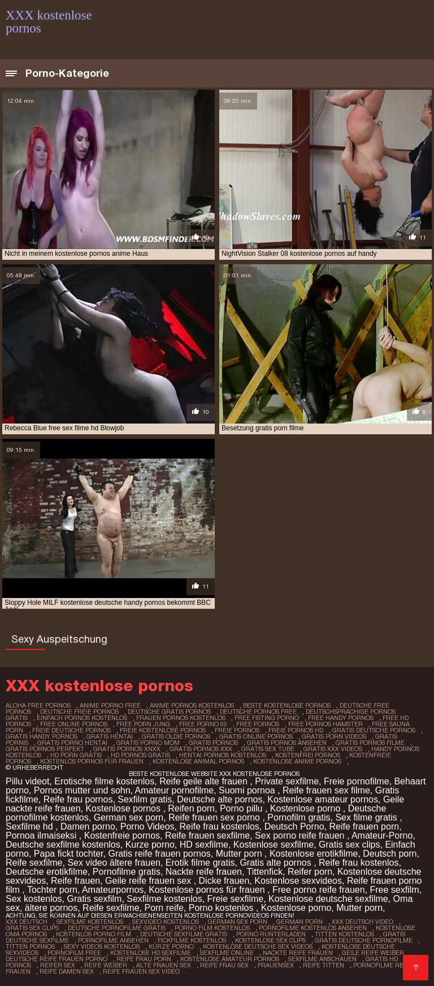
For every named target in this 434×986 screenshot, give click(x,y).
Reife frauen (75, 880)
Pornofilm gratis (298, 817)
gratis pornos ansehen (287, 742)
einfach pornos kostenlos (82, 717)
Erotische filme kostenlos (104, 781)
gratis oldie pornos (176, 736)
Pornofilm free (74, 952)
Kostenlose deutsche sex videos (258, 946)
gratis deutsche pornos (373, 730)
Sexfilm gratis (145, 799)
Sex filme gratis (367, 817)
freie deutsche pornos (71, 730)
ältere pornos (51, 908)
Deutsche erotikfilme (47, 871)
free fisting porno (267, 717)
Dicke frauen (224, 880)
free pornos (257, 724)
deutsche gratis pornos (169, 711)
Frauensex (276, 965)
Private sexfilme (287, 781)
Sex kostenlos (34, 899)
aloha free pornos (38, 705)
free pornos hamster (325, 724)
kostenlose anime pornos (297, 761)
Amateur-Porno (382, 835)
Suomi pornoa (248, 790)
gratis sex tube (267, 748)
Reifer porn (310, 871)
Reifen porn (191, 808)
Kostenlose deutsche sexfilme (328, 899)
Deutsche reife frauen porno (56, 959)
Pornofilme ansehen (113, 940)
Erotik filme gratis (200, 862)
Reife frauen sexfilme (207, 835)
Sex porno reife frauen (301, 835)
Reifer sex (57, 965)
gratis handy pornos (41, 736)
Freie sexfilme (235, 899)
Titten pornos (30, 946)
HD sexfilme (204, 844)
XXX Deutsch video (362, 921)
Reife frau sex (224, 965)
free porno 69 (203, 724)
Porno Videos (147, 826)
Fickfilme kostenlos (192, 940)
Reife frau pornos (78, 799)
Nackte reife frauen (204, 871)
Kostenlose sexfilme (273, 844)
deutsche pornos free (258, 711)
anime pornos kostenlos (192, 705)
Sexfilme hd (30, 826)
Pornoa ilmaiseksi (42, 835)
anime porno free (110, 705)
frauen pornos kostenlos (180, 717)
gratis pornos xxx (201, 748)
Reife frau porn (143, 959)
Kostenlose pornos (124, 808)
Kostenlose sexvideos (298, 880)
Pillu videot (27, 781)
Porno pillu (242, 808)
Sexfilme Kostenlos (90, 921)
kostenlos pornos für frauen (92, 761)
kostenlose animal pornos (198, 761)
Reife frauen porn (364, 826)
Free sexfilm (394, 890)
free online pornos (73, 724)
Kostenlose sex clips (270, 940)
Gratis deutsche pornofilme (364, 940)
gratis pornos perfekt (45, 748)
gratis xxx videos (332, 748)
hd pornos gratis (140, 755)
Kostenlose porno (306, 808)
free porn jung (143, 724)
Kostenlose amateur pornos (322, 799)
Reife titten (323, 965)
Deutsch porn (389, 853)
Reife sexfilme (34, 862)
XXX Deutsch (26, 921)
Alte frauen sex (163, 965)
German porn (299, 921)
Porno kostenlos (222, 908)
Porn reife (163, 908)
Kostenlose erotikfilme (314, 853)
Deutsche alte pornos (219, 799)
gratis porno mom (148, 742)
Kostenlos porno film (93, 934)
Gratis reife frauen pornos (159, 853)
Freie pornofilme (356, 781)
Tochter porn (52, 890)
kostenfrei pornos (307, 755)
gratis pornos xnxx (126, 748)
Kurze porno (150, 844)
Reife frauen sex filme (326, 790)
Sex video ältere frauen (113, 862)
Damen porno (87, 826)
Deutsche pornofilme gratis (117, 927)
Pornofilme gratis (126, 871)
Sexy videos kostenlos (102, 946)
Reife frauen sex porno (215, 817)
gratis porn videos (334, 736)
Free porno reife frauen (318, 890)
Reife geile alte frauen (204, 781)
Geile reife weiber (373, 952)
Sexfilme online (227, 952)
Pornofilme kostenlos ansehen (313, 927)
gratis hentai (109, 736)
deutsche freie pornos (79, 711)
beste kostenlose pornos (287, 705)
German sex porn (129, 817)
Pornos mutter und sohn (82, 790)
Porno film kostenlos (212, 927)
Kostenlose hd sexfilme (150, 952)
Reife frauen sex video (141, 971)
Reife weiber (105, 965)
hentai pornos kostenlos (222, 755)
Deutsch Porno (294, 826)
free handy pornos (341, 717)
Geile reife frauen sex (149, 880)
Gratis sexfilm (94, 899)
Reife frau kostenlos (219, 826)
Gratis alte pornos (277, 862)
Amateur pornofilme (174, 790)
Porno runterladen (271, 934)
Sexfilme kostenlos (164, 899)
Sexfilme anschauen (322, 959)
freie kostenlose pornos (163, 730)
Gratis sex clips (349, 844)
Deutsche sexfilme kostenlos (63, 844)
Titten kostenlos (344, 934)
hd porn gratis (76, 755)
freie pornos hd (295, 730)
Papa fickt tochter (68, 853)
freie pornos (237, 730)
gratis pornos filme (370, 742)
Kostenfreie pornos (122, 835)
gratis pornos (213, 742)
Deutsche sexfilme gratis (183, 934)
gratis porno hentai (72, 742)
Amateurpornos (113, 890)
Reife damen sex (67, 971)
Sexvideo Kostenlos (165, 921)
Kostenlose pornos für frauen (208, 890)
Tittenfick (265, 871)
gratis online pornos (256, 736)
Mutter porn (240, 853)
